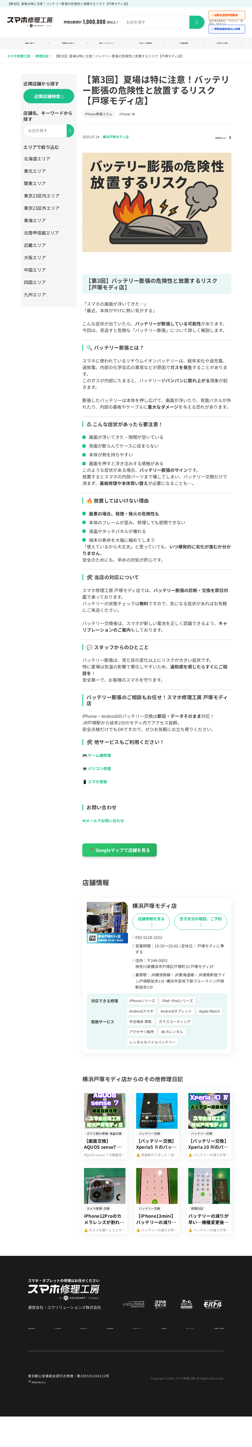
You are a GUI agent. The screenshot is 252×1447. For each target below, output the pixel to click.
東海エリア (36, 227)
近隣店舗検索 (48, 103)
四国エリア (36, 289)
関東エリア (36, 190)
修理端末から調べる (68, 46)
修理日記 (42, 62)
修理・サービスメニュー (106, 46)
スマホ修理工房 (18, 62)
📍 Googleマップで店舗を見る (119, 857)
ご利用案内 (155, 1357)
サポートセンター (179, 1357)
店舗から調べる (29, 46)
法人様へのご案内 (222, 46)
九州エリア (36, 301)
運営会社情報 (38, 1357)
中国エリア (36, 276)
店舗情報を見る (151, 928)
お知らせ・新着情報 (145, 46)
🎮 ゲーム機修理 (98, 762)
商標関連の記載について (51, 1411)
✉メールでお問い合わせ (106, 827)
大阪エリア (36, 264)
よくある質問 (60, 1357)
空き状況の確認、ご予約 (201, 928)
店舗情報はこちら (210, 143)
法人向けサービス (131, 1357)
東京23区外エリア (42, 214)
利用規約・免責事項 (209, 1357)
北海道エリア (38, 165)
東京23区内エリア (42, 202)
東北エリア (36, 177)
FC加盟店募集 (184, 46)
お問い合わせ (82, 1357)
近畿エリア (36, 252)
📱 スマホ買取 (96, 788)
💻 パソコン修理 (98, 775)
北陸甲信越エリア (42, 239)
